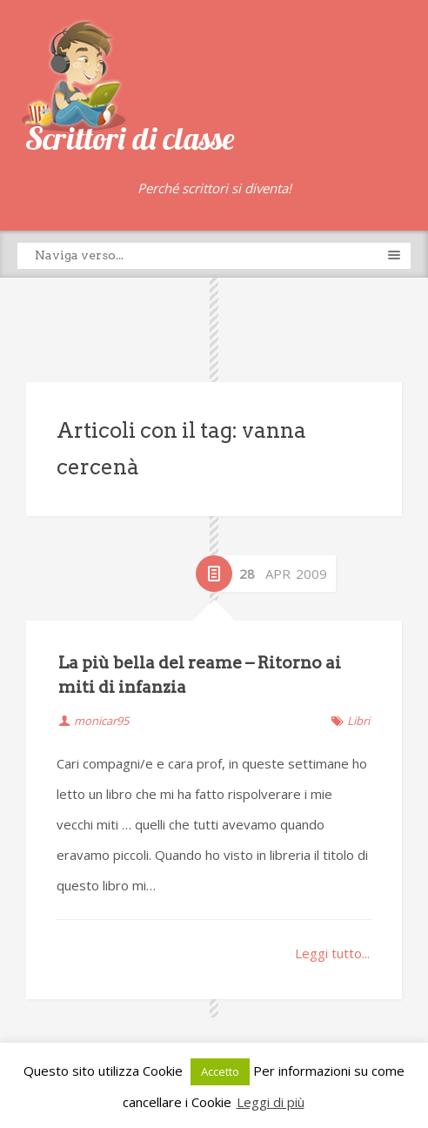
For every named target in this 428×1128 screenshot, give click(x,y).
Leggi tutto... (332, 953)
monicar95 (101, 720)
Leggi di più (270, 1102)
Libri (358, 720)
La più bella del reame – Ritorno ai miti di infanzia (199, 675)
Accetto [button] (220, 1071)
